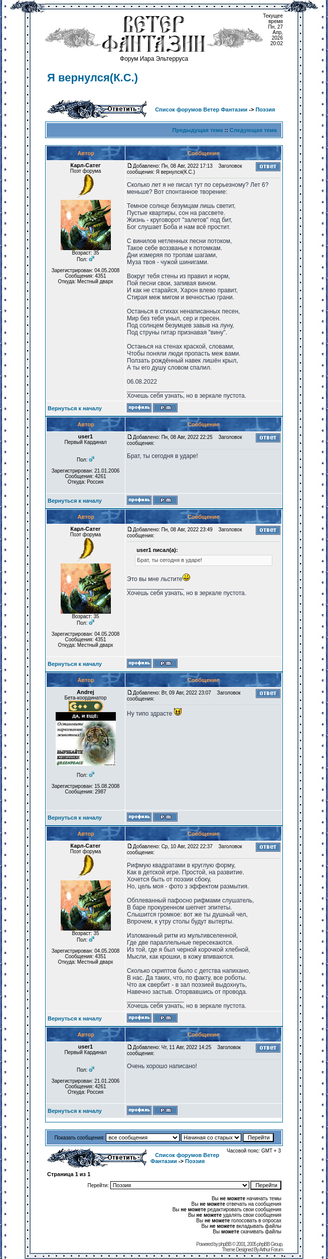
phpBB (225, 1244)
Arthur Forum (271, 1249)
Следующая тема (253, 130)
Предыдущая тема (198, 130)
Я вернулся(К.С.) (92, 77)
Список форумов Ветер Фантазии (201, 109)
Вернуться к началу (75, 408)
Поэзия (265, 109)
